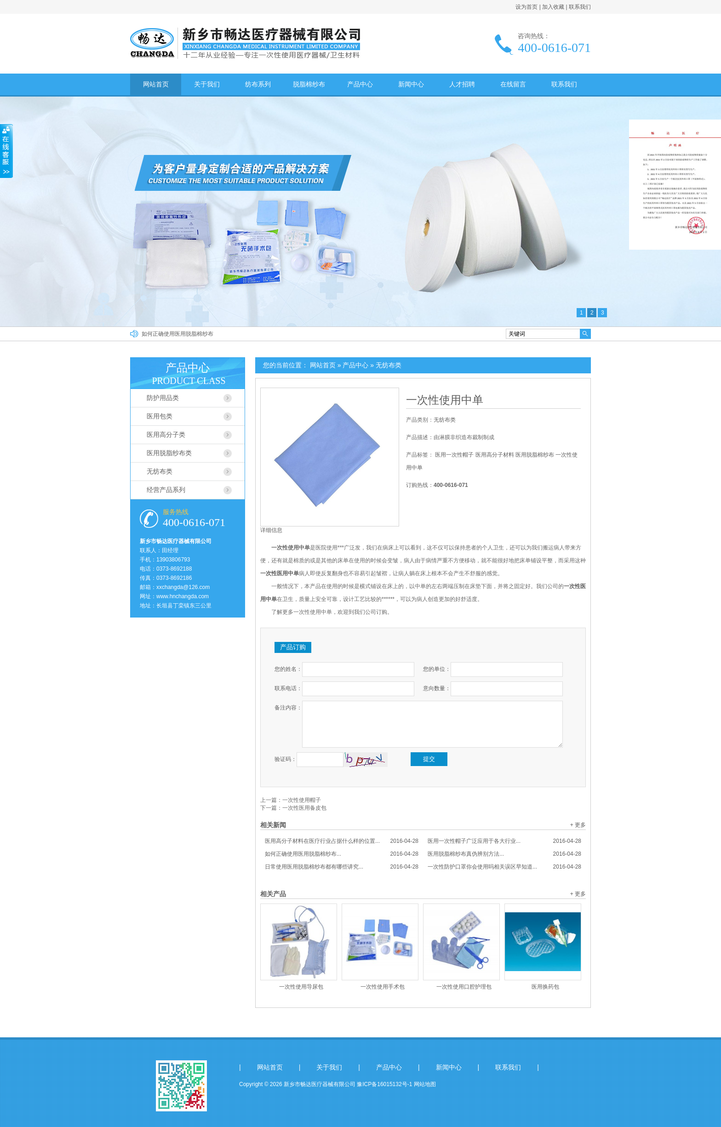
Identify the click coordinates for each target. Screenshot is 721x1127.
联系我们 (580, 7)
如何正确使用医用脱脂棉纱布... (341, 853)
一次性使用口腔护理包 (464, 987)
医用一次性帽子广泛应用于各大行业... (504, 841)
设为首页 (526, 7)
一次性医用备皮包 (304, 808)
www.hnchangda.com (182, 596)
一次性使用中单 (444, 400)
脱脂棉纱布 (309, 84)
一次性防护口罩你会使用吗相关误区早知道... (504, 866)
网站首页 (156, 84)
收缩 (6, 151)
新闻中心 (411, 84)
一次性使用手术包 (382, 987)
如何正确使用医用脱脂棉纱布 (177, 334)
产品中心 (360, 84)
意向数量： (437, 688)
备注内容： (288, 707)
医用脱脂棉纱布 (534, 455)
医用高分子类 (166, 434)
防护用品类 (163, 397)
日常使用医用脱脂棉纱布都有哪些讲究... (341, 866)
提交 (429, 758)
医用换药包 (545, 987)
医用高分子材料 (494, 455)
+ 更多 (578, 825)
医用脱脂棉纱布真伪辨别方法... (504, 853)
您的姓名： (288, 669)
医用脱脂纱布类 (169, 453)
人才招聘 (462, 84)
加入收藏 (553, 7)
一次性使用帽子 (301, 800)
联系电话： (288, 688)
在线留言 (513, 84)
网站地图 (425, 1084)
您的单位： (437, 669)
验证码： (286, 759)
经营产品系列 (166, 489)
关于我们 (207, 84)
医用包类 (159, 416)
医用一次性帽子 (454, 455)
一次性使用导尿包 (301, 987)
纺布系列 (258, 84)
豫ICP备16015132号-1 (384, 1084)
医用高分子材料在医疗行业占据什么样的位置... (341, 841)
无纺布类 (388, 365)
